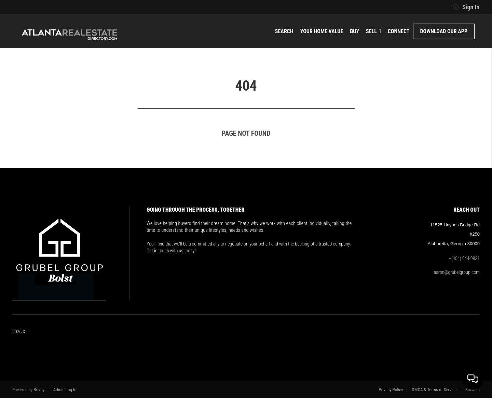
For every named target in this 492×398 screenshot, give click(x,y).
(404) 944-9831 (465, 258)
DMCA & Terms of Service (434, 389)
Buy (354, 31)
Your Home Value (321, 31)
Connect (399, 31)
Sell (373, 31)
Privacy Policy (391, 389)
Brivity (38, 389)
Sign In (466, 7)
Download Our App (443, 31)
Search (284, 31)
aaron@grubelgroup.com (457, 272)
